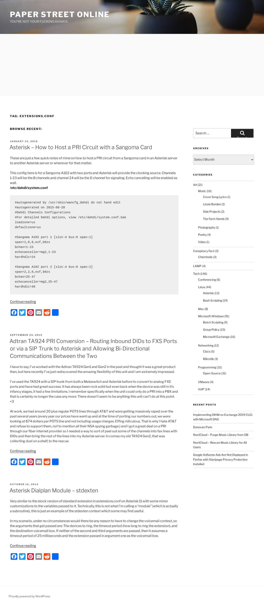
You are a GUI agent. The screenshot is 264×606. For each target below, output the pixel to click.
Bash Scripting (212, 300)
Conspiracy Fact (203, 251)
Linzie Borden (212, 204)
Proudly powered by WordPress (29, 596)
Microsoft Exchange (216, 336)
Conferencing (207, 279)
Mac (201, 309)
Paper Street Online (60, 14)
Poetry (202, 234)
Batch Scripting (213, 322)
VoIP (201, 389)
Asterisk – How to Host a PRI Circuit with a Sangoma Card (80, 147)
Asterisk (208, 293)
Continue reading (23, 302)
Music (202, 191)
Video (202, 242)
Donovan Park (202, 427)
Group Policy (211, 329)
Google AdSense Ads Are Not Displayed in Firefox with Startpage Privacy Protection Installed (220, 459)
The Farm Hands (214, 218)
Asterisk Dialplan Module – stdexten (53, 490)
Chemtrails (205, 257)
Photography (206, 227)
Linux (201, 287)
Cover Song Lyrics (215, 197)
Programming (207, 367)
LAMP (197, 266)
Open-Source (212, 373)
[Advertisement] (132, 65)
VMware (203, 382)
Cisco (206, 351)
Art (195, 184)
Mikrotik (208, 359)
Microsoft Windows (211, 316)
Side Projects (211, 211)
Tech (196, 273)
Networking (205, 345)
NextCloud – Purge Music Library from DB (220, 434)
